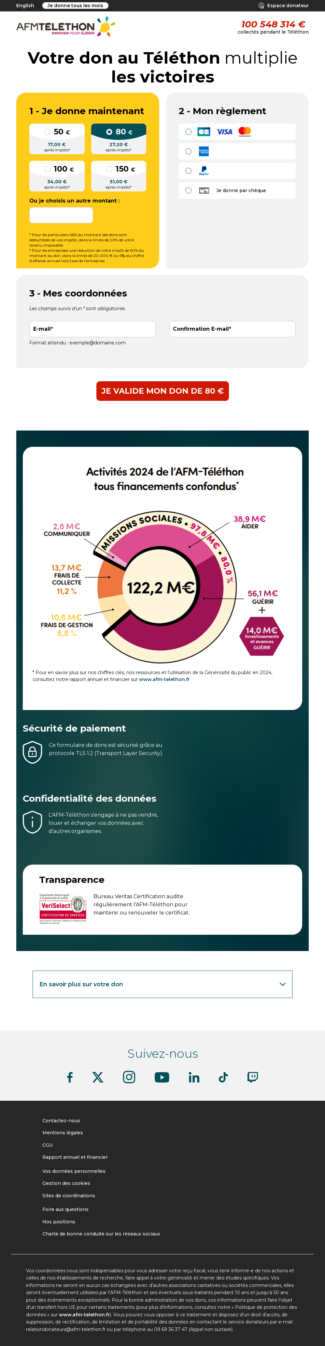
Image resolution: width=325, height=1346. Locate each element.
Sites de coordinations (68, 1196)
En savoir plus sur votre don (163, 984)
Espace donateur (284, 5)
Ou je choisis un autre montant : (74, 201)
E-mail (42, 329)
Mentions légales (62, 1133)
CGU (47, 1145)
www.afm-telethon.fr (164, 679)
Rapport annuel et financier (75, 1157)
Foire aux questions (65, 1209)
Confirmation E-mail (201, 329)
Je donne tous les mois (75, 5)
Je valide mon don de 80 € (163, 391)
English (25, 5)
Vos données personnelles (74, 1171)
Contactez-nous (61, 1121)
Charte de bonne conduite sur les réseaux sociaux (101, 1234)
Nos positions (58, 1222)
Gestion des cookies (66, 1183)
